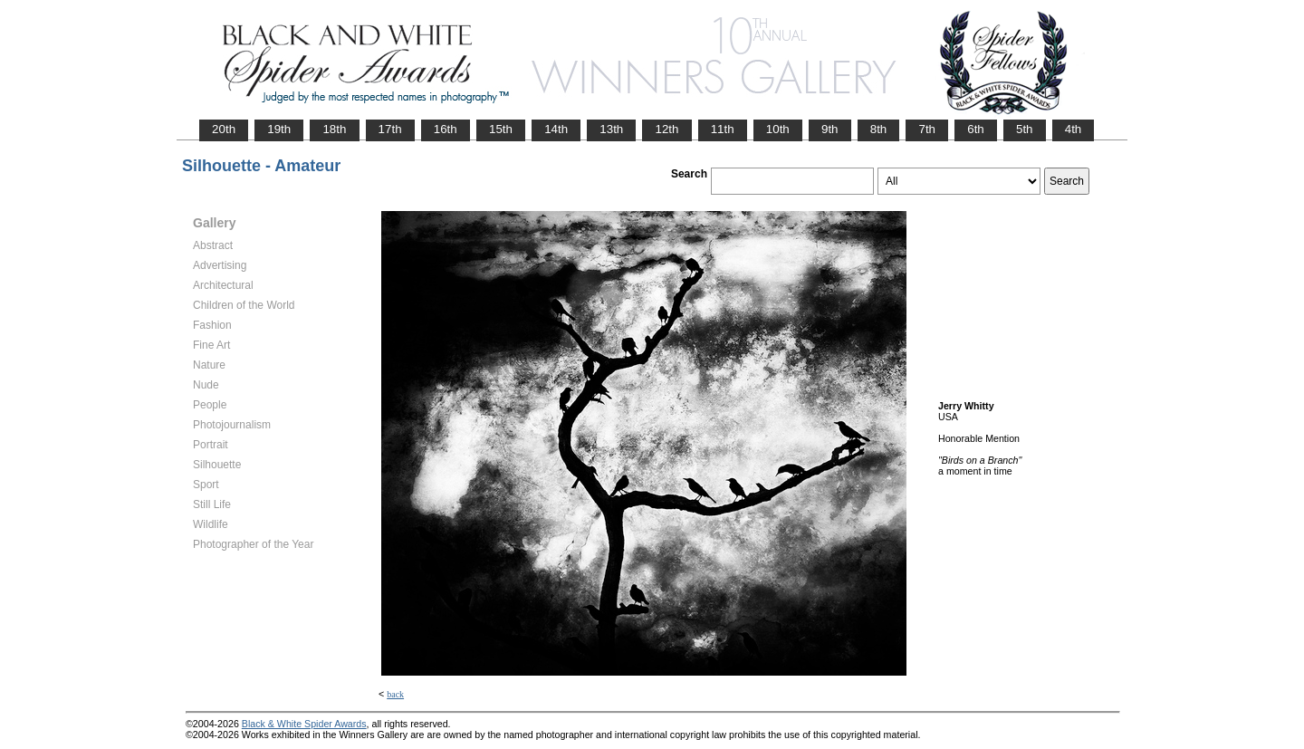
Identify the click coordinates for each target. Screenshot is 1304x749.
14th (556, 129)
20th (223, 129)
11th (722, 129)
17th (390, 129)
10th (778, 129)
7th (926, 129)
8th (878, 129)
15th (501, 129)
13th (611, 129)
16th (445, 129)
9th (830, 129)
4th (1073, 129)
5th (1024, 129)
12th (666, 129)
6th (975, 129)
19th (279, 129)
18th (334, 129)
